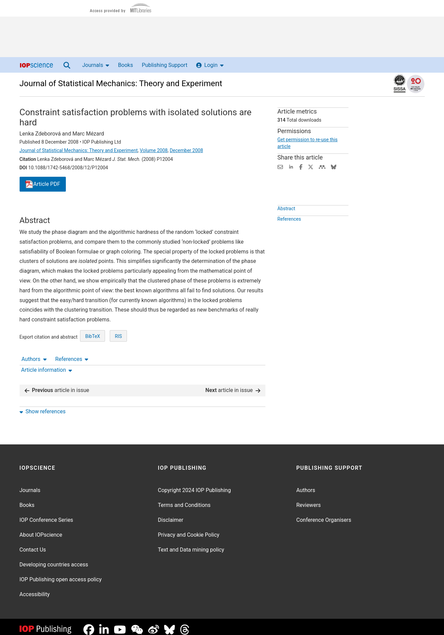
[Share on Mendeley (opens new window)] (322, 166)
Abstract (286, 224)
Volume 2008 (153, 150)
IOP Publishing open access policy (61, 574)
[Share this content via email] (280, 166)
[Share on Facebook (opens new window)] (301, 166)
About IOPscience (41, 529)
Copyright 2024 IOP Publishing (194, 485)
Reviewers (308, 499)
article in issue (57, 385)
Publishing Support (164, 65)
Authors (34, 209)
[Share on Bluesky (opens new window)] (333, 166)
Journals (95, 65)
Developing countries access (54, 559)
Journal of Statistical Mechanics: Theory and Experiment (121, 83)
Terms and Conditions (184, 499)
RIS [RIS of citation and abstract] (118, 361)
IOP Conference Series (46, 514)
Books (125, 65)
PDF (42, 184)
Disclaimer (170, 514)
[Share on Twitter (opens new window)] (310, 166)
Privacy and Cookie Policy (188, 529)
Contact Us (33, 544)
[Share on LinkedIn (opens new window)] (291, 166)
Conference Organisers (323, 514)
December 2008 (186, 150)
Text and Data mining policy (191, 544)
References (71, 209)
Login (210, 65)
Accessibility (35, 589)
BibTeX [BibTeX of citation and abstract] (92, 361)
